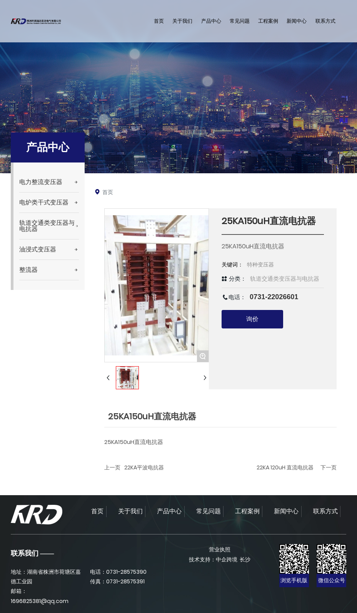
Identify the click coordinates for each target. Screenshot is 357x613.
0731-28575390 (126, 572)
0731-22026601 (274, 297)
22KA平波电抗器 (144, 467)
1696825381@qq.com (39, 601)
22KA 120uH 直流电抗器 (285, 467)
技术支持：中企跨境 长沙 (219, 559)
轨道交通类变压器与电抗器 (284, 279)
